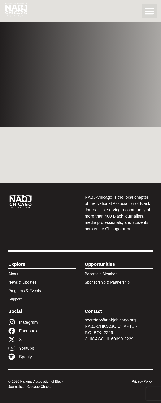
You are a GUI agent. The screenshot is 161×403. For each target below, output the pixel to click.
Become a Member (101, 274)
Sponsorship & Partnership (107, 282)
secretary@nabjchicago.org (110, 320)
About (13, 274)
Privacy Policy (142, 381)
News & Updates (22, 282)
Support (15, 299)
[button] (149, 11)
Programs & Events (24, 291)
